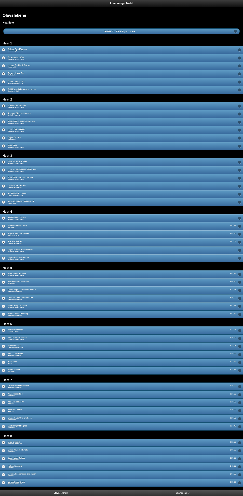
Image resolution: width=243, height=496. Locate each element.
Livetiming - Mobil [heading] (121, 3)
